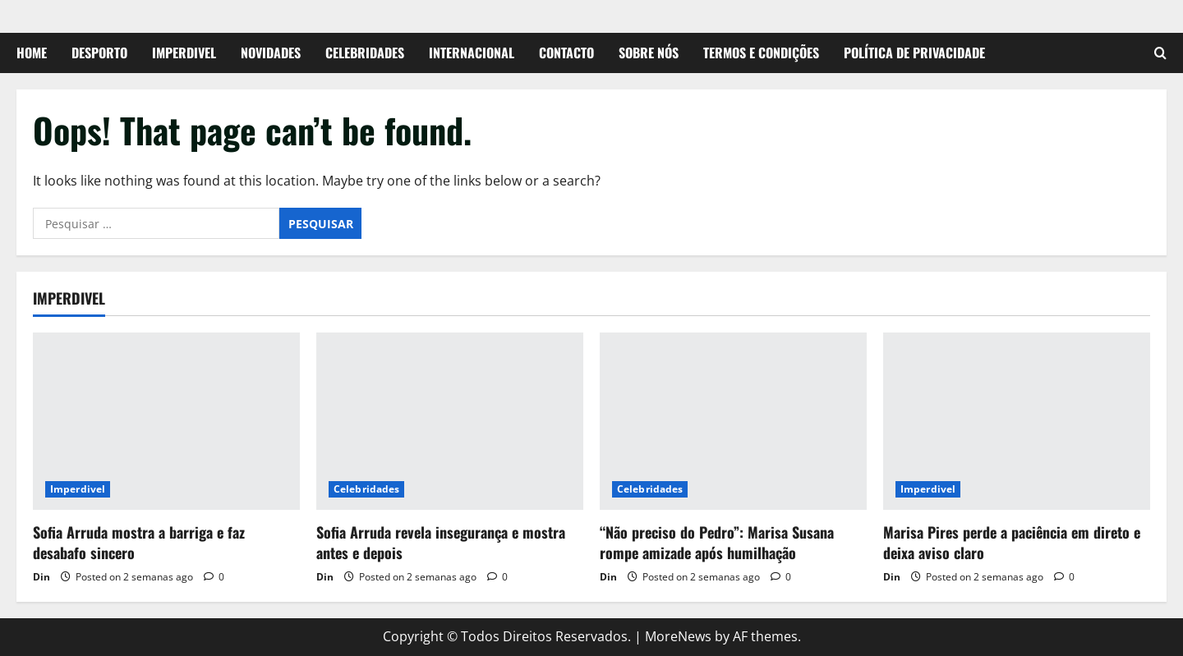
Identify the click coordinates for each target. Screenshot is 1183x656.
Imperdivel (184, 52)
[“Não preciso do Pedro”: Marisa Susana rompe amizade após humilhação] (733, 422)
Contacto (566, 52)
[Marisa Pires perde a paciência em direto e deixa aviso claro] (1016, 422)
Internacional (471, 52)
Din (41, 577)
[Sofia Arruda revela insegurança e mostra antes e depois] (449, 422)
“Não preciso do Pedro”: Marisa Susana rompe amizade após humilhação (717, 542)
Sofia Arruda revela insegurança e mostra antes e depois (440, 542)
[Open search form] (1160, 53)
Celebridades (364, 52)
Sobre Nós (649, 52)
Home (31, 52)
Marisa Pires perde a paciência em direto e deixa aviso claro (1011, 542)
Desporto (99, 52)
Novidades (271, 52)
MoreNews (678, 636)
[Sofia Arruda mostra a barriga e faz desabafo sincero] (166, 422)
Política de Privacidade (914, 52)
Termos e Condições (761, 52)
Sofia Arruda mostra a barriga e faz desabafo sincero (139, 542)
